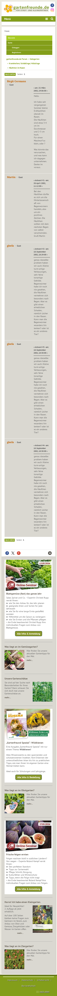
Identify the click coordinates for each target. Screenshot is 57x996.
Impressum (12, 980)
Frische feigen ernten (17, 854)
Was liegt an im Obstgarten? (19, 790)
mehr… (30, 660)
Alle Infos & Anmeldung (28, 633)
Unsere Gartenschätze (16, 678)
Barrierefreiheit (29, 985)
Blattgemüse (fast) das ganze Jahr (24, 593)
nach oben (44, 991)
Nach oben (9, 540)
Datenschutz (27, 980)
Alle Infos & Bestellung (28, 777)
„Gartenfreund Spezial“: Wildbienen (24, 742)
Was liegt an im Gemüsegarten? (21, 646)
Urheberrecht (43, 980)
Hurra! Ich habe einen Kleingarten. (23, 902)
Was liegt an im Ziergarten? (19, 946)
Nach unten (10, 74)
